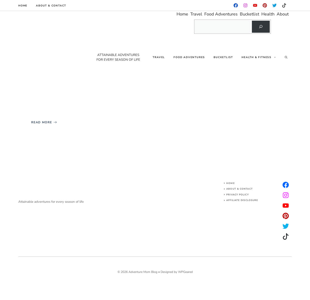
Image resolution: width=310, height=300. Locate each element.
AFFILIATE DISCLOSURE (242, 200)
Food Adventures (189, 57)
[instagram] (265, 5)
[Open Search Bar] (286, 57)
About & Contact (51, 5)
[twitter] (285, 195)
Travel (159, 57)
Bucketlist (223, 57)
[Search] (261, 27)
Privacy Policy (237, 194)
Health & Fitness (261, 57)
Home (22, 5)
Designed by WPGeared (177, 272)
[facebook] (236, 5)
